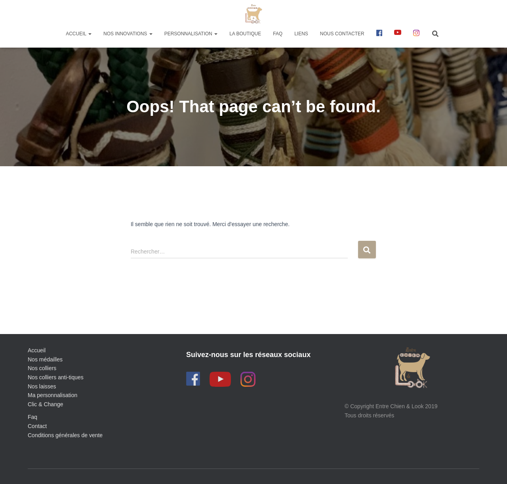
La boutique (245, 33)
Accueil (78, 33)
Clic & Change (45, 404)
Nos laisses (42, 386)
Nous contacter (342, 33)
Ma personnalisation (52, 395)
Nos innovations (127, 33)
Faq (32, 417)
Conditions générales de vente (65, 435)
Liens (301, 33)
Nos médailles (45, 359)
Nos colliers (42, 368)
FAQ (277, 33)
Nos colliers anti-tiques (56, 377)
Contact (37, 426)
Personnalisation (190, 33)
